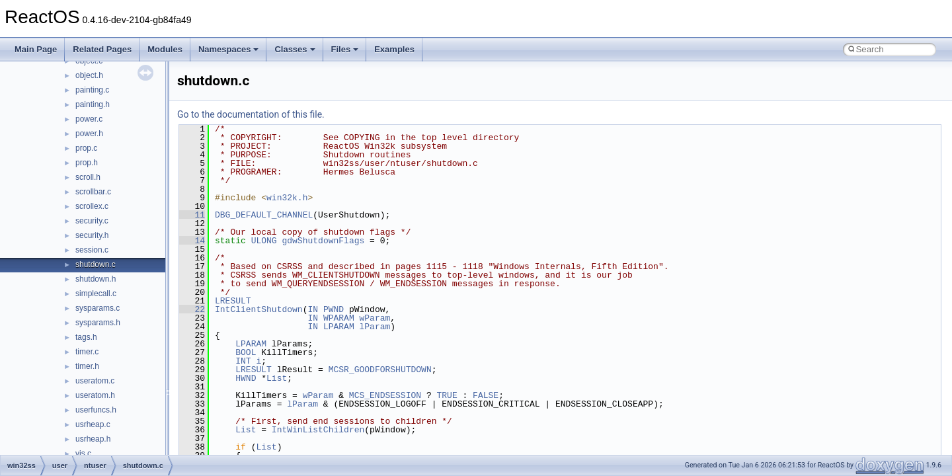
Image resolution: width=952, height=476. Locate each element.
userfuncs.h (95, 410)
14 (192, 241)
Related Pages (102, 49)
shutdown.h (95, 279)
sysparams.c (97, 308)
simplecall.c (95, 293)
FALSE (485, 395)
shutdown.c (95, 264)
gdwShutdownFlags (323, 241)
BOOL (245, 352)
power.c (88, 119)
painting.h (92, 104)
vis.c (83, 453)
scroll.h (87, 177)
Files (345, 49)
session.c (91, 250)
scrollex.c (91, 206)
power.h (89, 133)
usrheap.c (92, 424)
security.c (91, 220)
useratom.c (94, 380)
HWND (245, 378)
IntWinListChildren (318, 430)
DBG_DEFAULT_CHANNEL (264, 215)
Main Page (36, 49)
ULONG (264, 241)
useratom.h (95, 395)
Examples (394, 49)
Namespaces (228, 49)
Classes (294, 49)
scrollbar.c (93, 191)
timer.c (87, 351)
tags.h (86, 337)
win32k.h (286, 198)
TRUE (446, 395)
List (276, 378)
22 (192, 309)
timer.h (87, 366)
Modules (164, 49)
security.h (91, 235)
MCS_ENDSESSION (385, 395)
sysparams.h (97, 322)
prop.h (86, 162)
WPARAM (338, 318)
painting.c (92, 90)
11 (192, 215)
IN (312, 309)
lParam (374, 327)
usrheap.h (92, 439)
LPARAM (338, 327)
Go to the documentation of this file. (251, 114)
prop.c (86, 148)
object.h (89, 75)
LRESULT (233, 301)
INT (243, 361)
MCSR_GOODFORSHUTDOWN (380, 370)
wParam (374, 318)
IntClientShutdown (259, 309)
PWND (333, 309)
